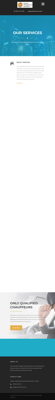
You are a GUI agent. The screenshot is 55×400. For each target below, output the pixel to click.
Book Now (16, 328)
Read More (20, 83)
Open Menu (43, 4)
